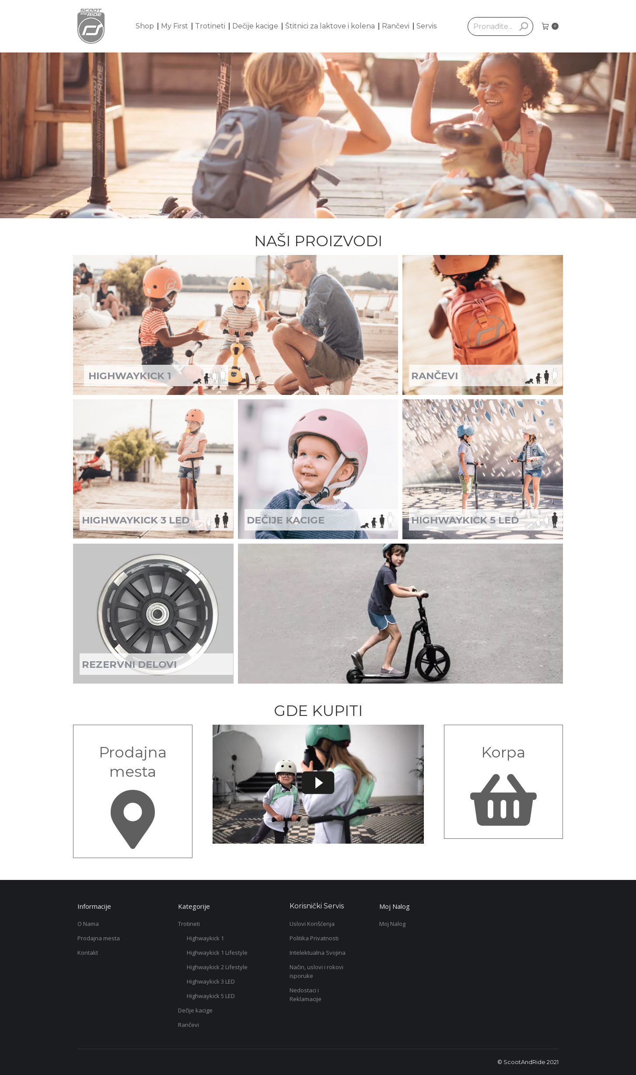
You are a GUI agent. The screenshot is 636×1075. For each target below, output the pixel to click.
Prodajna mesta (98, 938)
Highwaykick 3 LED (211, 981)
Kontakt (87, 952)
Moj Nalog (392, 924)
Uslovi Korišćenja (312, 924)
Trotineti (189, 924)
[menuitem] (145, 26)
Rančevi (188, 1025)
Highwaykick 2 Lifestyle (217, 967)
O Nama (88, 924)
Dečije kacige (195, 1010)
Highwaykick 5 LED (211, 996)
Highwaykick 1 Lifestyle (217, 952)
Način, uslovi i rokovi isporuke (316, 971)
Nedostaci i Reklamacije (305, 994)
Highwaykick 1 (205, 938)
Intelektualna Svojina (318, 952)
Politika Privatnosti (314, 938)
